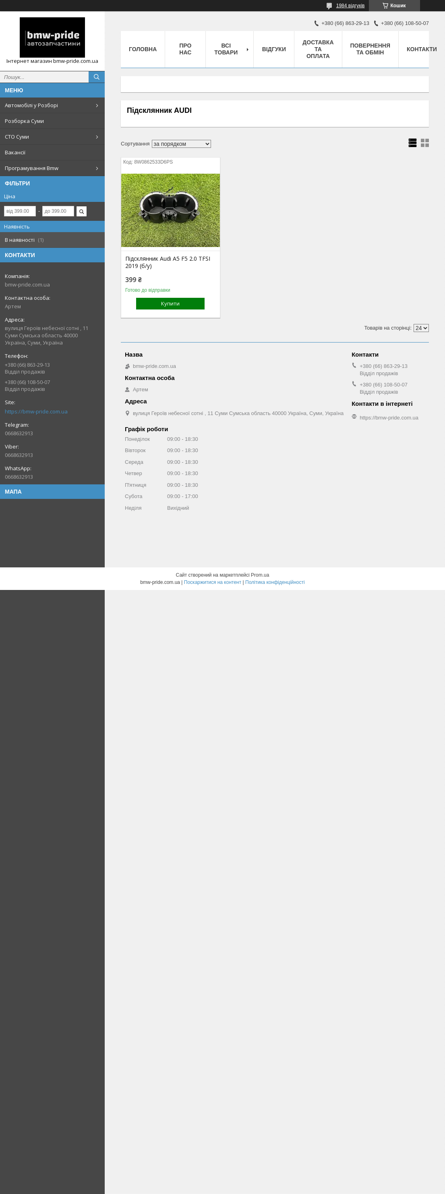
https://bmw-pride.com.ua (36, 411)
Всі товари (226, 49)
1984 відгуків (350, 5)
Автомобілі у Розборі (31, 105)
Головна (143, 49)
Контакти (422, 49)
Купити (170, 303)
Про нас (185, 49)
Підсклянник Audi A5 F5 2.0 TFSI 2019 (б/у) (167, 262)
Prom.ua (260, 575)
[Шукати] (97, 77)
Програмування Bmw (31, 168)
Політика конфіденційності (275, 582)
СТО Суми (17, 136)
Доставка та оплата (317, 49)
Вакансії (15, 152)
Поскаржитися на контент (212, 582)
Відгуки (274, 49)
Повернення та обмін (370, 49)
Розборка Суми (24, 121)
